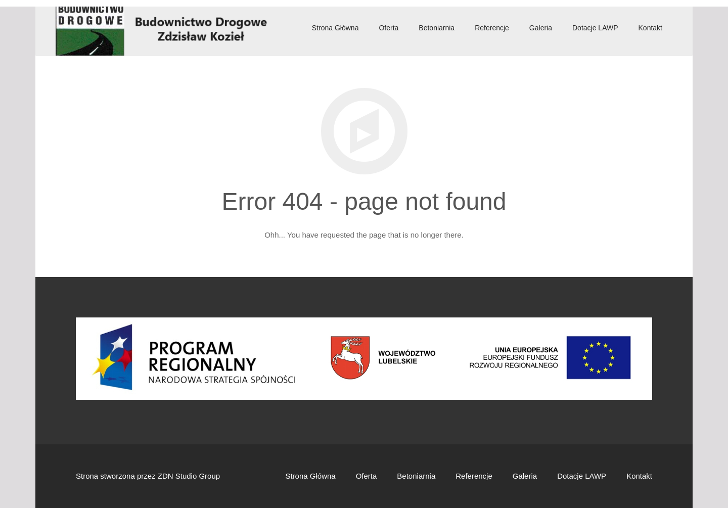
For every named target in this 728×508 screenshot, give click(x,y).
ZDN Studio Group (189, 476)
